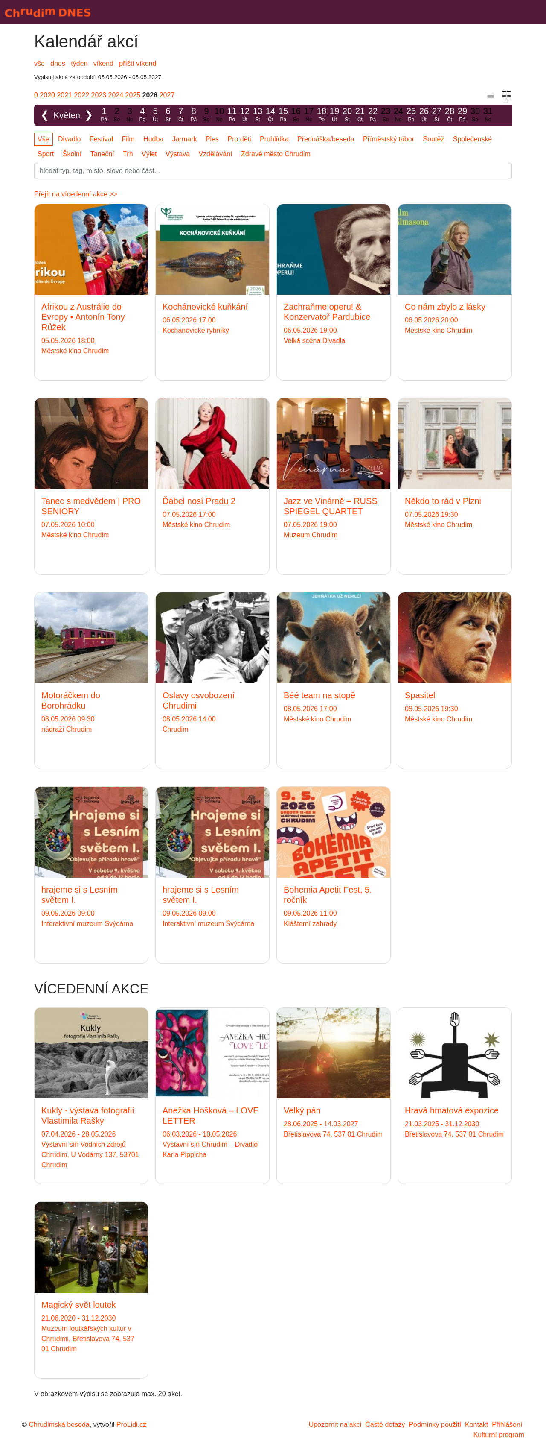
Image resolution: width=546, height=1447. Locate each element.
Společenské (472, 139)
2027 (167, 95)
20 (347, 115)
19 (334, 115)
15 (283, 115)
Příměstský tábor (388, 139)
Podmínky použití (435, 1424)
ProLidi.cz (131, 1424)
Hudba (153, 139)
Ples (212, 139)
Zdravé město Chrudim (276, 154)
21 (360, 115)
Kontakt (476, 1424)
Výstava (178, 154)
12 (244, 115)
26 (424, 115)
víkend (103, 63)
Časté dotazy (385, 1424)
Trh (128, 154)
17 (308, 115)
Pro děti (239, 139)
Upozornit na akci (335, 1424)
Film (128, 139)
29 (462, 115)
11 (232, 115)
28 (449, 115)
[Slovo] (273, 171)
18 (321, 115)
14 (270, 115)
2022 (81, 95)
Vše (43, 139)
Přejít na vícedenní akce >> (75, 194)
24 (398, 115)
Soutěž (433, 139)
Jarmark (184, 139)
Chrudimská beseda (59, 1424)
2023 (99, 95)
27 (436, 115)
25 (411, 115)
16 (296, 115)
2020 (47, 95)
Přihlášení (507, 1424)
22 (372, 115)
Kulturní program (498, 1434)
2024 (116, 95)
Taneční (102, 154)
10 (219, 115)
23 (385, 115)
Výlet (149, 154)
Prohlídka (274, 139)
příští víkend (137, 63)
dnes (57, 63)
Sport (46, 154)
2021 (64, 95)
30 (475, 115)
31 (488, 115)
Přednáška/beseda (325, 139)
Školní (72, 154)
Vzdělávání (215, 154)
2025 (133, 95)
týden (79, 63)
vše (39, 63)
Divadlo (69, 139)
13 (257, 115)
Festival (101, 139)
